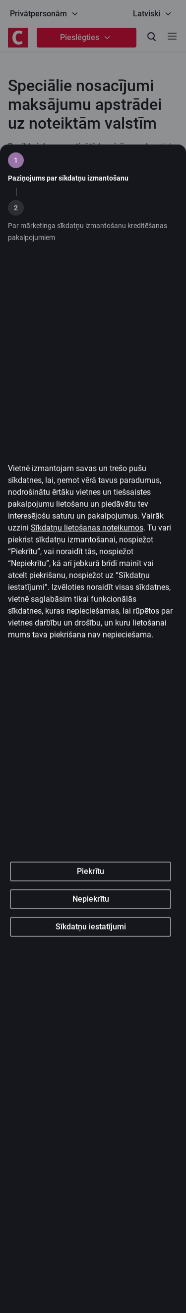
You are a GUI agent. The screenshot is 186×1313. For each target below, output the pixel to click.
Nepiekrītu (90, 970)
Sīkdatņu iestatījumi (91, 998)
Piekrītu (90, 942)
